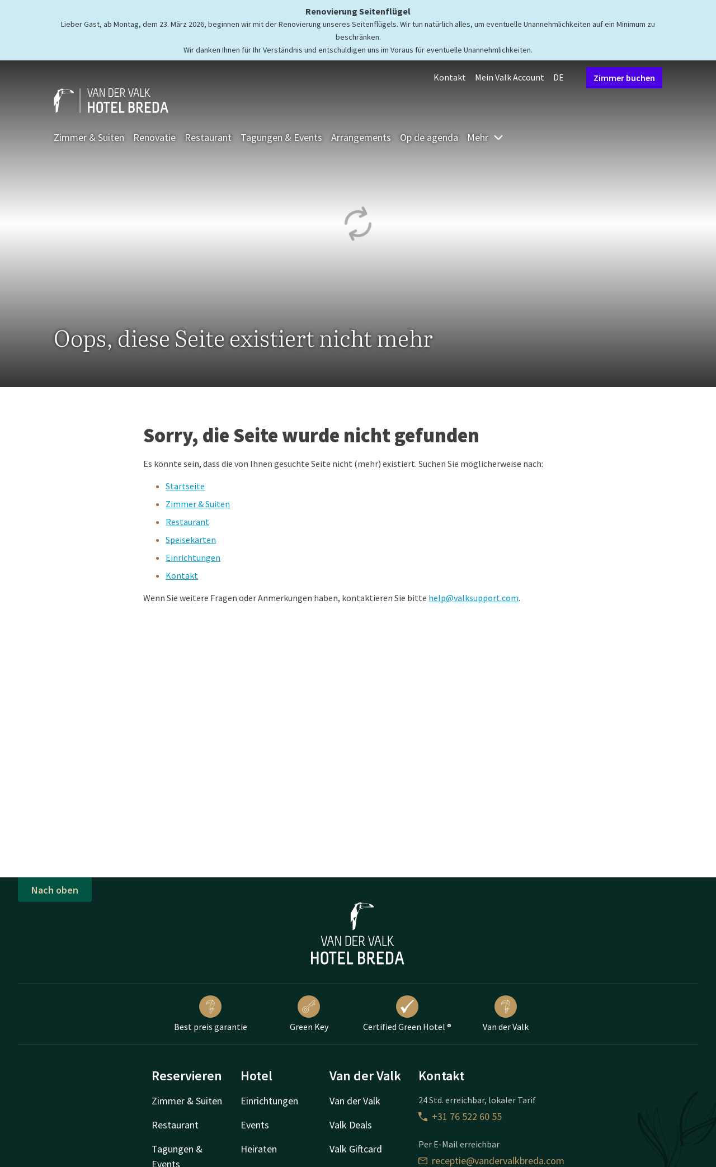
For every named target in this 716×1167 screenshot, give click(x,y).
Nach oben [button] (54, 889)
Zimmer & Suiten (89, 137)
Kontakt (450, 77)
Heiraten (259, 1148)
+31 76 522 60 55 (460, 1116)
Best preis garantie (210, 1013)
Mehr (485, 137)
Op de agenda (429, 137)
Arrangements (361, 137)
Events (255, 1124)
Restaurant (208, 137)
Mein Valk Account (509, 77)
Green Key (309, 1013)
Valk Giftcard (355, 1148)
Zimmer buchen (624, 77)
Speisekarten (191, 539)
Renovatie (154, 137)
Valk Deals (350, 1124)
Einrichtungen (193, 557)
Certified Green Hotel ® (407, 1013)
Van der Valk (506, 1013)
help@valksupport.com (473, 597)
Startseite (185, 486)
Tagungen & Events (281, 137)
